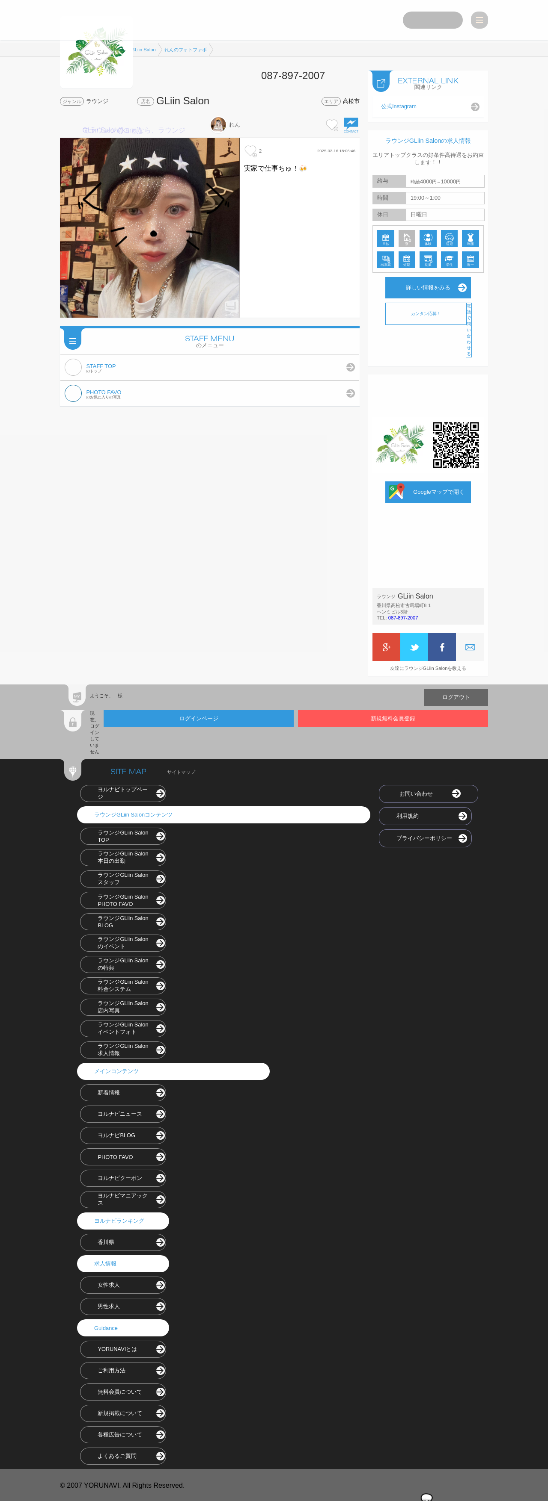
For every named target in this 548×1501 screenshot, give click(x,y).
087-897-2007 (403, 616)
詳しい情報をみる (428, 286)
